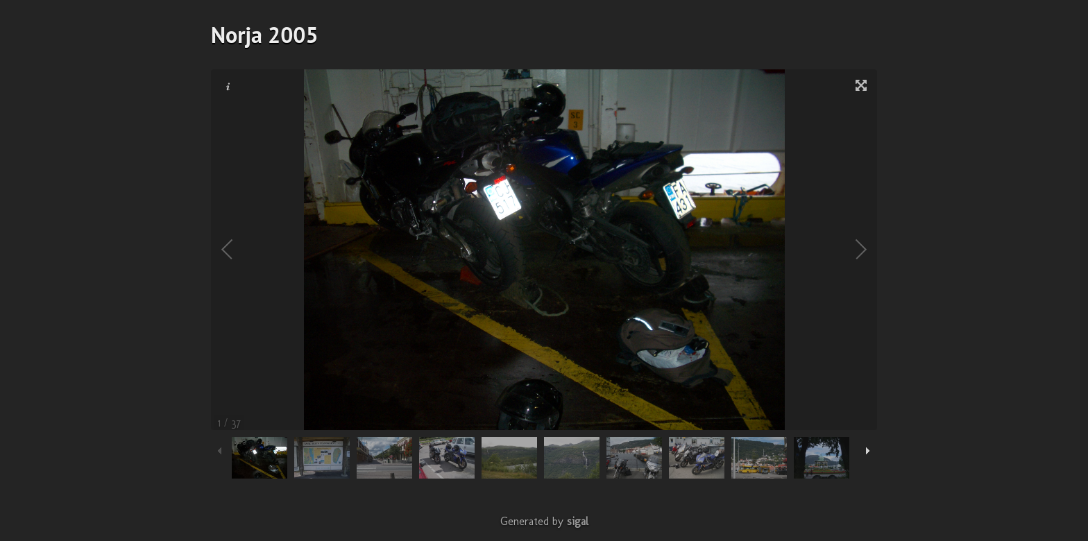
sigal (577, 521)
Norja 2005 (264, 34)
